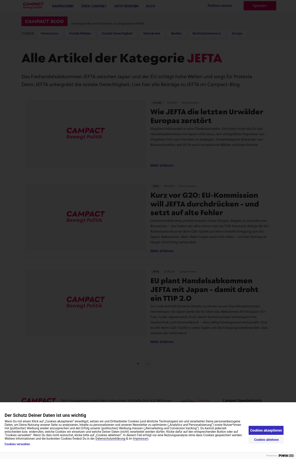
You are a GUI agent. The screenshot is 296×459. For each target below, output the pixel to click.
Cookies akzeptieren (266, 430)
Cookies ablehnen (266, 440)
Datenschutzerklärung (110, 438)
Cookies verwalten (17, 444)
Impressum (140, 438)
